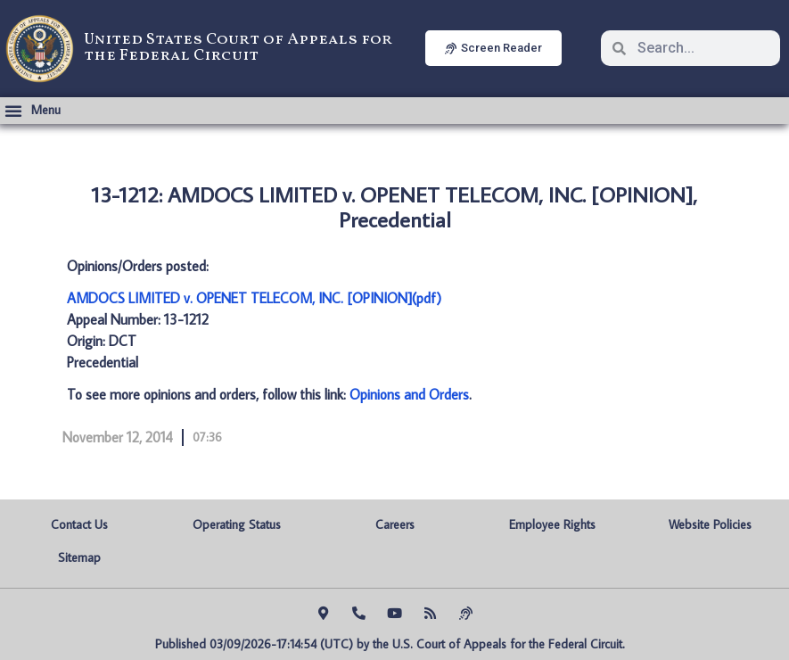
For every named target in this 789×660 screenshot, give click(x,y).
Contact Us (79, 524)
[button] (32, 110)
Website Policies (710, 524)
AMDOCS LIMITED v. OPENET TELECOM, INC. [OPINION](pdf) (254, 298)
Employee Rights (552, 524)
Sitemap (79, 557)
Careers (395, 524)
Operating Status (237, 524)
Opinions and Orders (409, 394)
